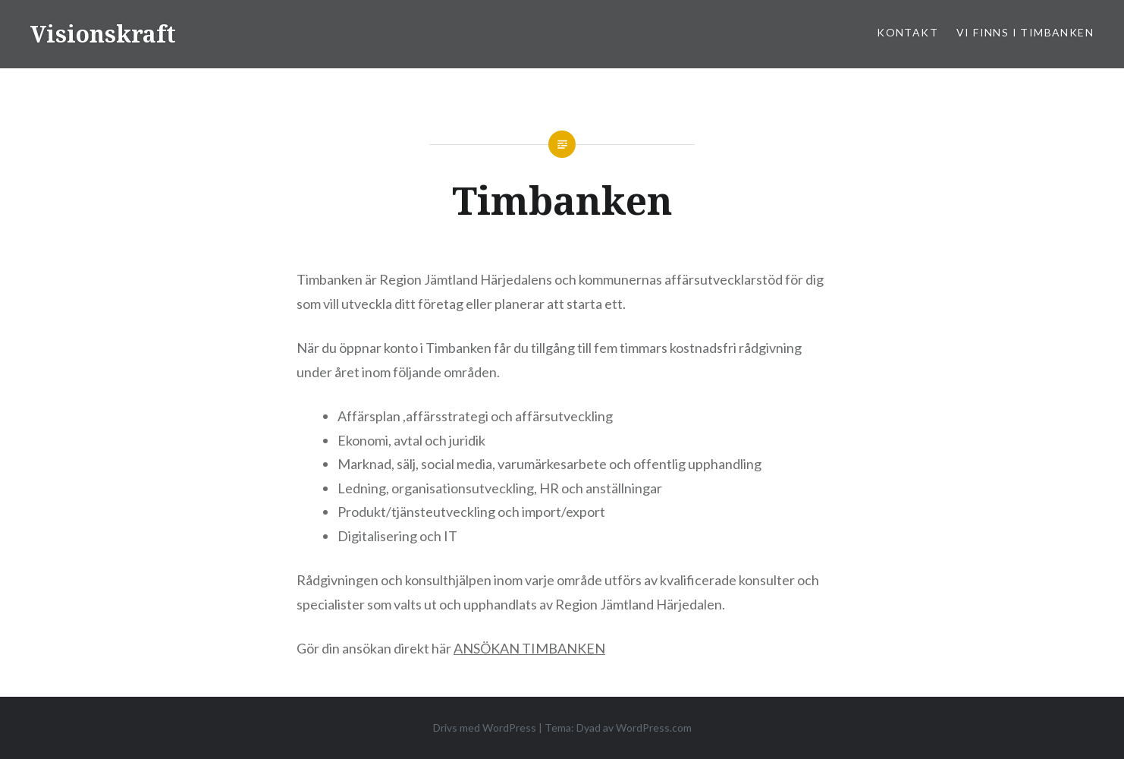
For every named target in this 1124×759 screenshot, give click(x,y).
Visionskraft (103, 33)
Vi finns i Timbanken (1025, 32)
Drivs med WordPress (484, 727)
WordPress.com (654, 727)
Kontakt (907, 32)
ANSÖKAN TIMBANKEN (529, 648)
